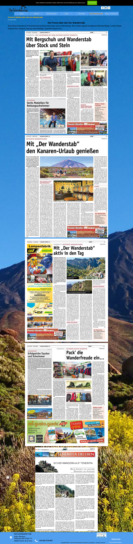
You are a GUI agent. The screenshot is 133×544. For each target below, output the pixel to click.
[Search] (97, 1)
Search (109, 1)
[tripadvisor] (109, 7)
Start (21, 14)
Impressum (115, 539)
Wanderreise (51, 14)
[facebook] (102, 7)
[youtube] (105, 7)
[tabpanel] (66, 25)
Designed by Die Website (115, 542)
